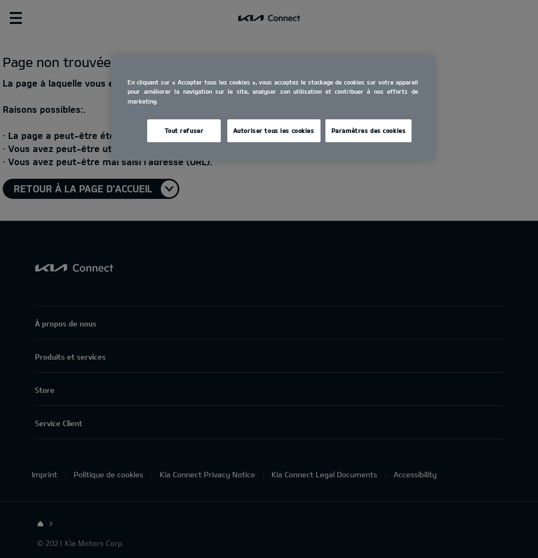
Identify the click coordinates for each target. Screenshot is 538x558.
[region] (272, 108)
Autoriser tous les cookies (274, 130)
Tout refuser (184, 130)
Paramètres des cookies (368, 130)
